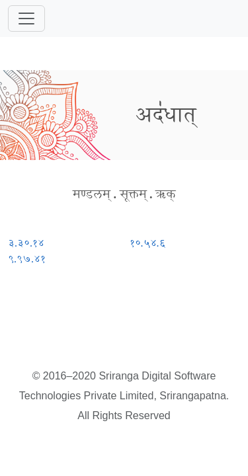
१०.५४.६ (147, 243)
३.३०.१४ (26, 243)
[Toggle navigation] (26, 18)
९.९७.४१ (27, 258)
